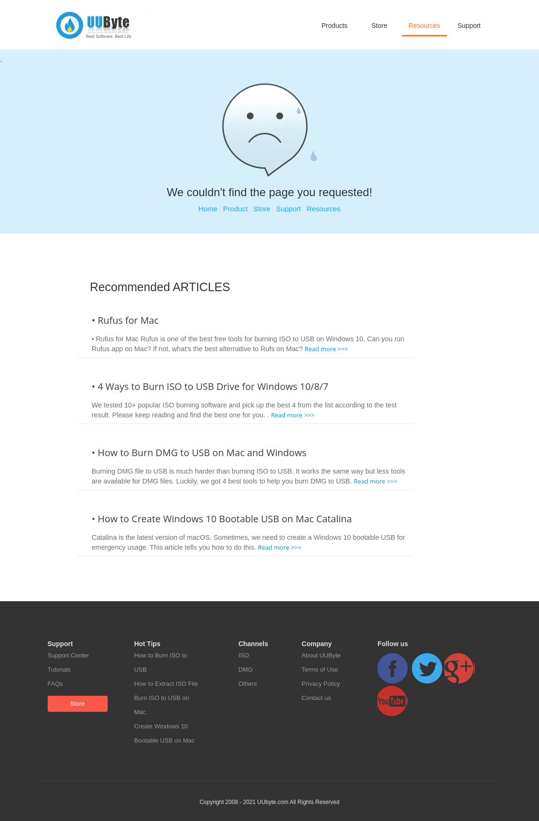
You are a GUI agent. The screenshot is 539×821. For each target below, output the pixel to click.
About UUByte (321, 655)
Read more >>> (326, 349)
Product (235, 209)
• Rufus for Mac (125, 320)
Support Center (68, 655)
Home (207, 209)
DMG (246, 669)
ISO (244, 655)
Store (379, 25)
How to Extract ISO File (166, 683)
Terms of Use (320, 669)
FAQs (55, 683)
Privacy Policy (321, 683)
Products (334, 25)
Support (468, 25)
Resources (424, 25)
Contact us (316, 697)
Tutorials (59, 669)
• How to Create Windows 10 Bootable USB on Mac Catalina (222, 518)
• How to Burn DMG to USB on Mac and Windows (199, 452)
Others (248, 683)
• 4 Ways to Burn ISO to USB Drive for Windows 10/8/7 (210, 386)
